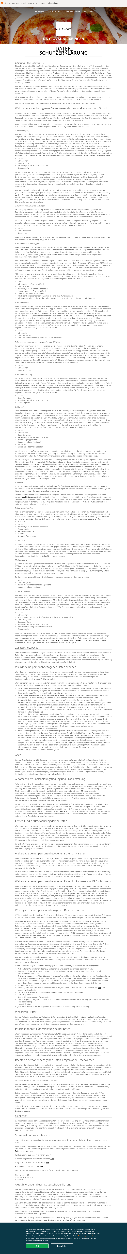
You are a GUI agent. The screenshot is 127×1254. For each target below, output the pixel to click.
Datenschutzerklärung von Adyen (67, 640)
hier (99, 987)
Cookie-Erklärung (29, 497)
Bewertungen (56, 11)
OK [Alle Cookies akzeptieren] (37, 1246)
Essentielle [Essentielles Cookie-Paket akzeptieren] (61, 1246)
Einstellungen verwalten (86, 1236)
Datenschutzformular (68, 811)
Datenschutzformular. (24, 1151)
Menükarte (41, 11)
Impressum (88, 11)
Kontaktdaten (73, 11)
